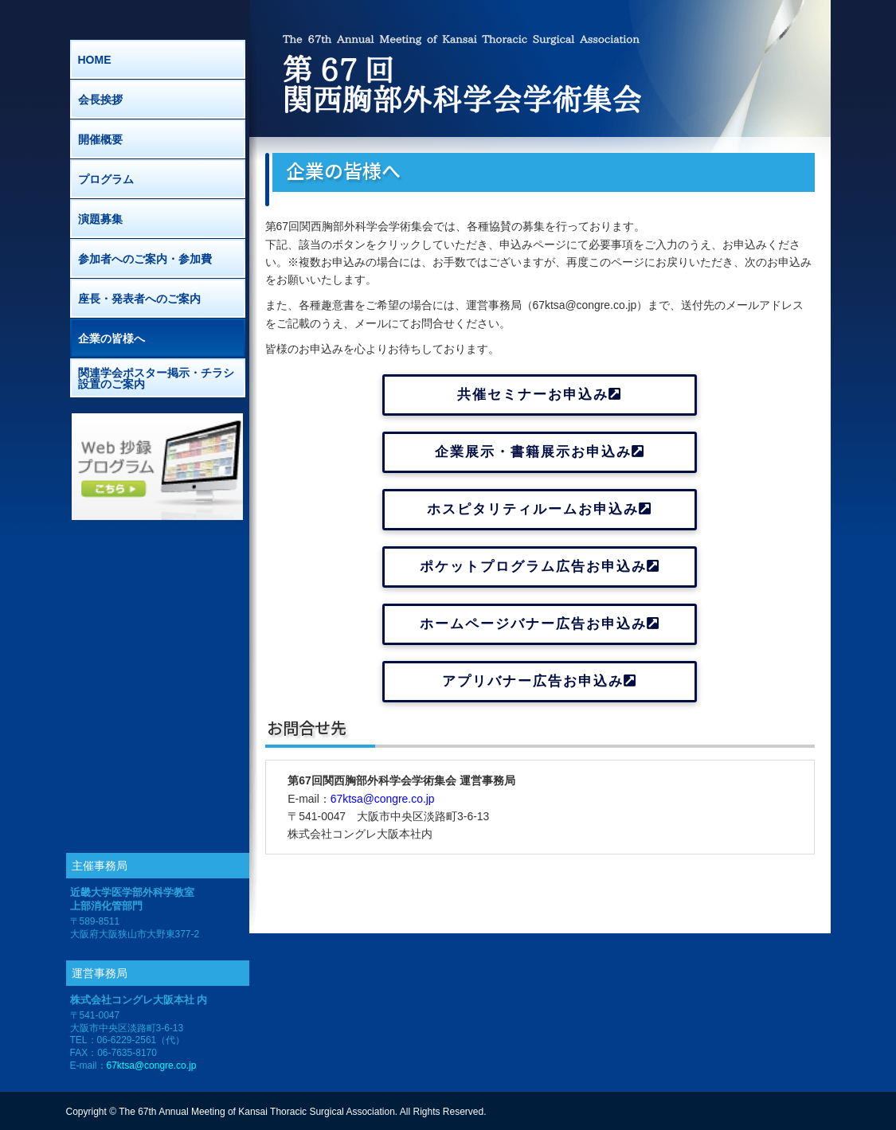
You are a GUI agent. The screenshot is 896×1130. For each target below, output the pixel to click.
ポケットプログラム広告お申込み (540, 566)
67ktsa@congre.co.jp (383, 798)
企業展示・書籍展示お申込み (540, 451)
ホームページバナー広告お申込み (540, 623)
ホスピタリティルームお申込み (539, 509)
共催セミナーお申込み (539, 394)
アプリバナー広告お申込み (539, 681)
